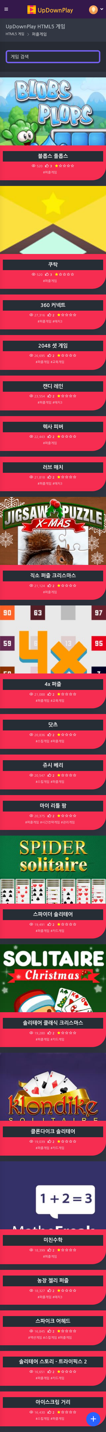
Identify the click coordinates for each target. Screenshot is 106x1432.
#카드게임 (57, 931)
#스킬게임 (42, 741)
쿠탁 (53, 264)
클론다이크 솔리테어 (53, 1131)
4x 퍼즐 (53, 684)
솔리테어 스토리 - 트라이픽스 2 (53, 1361)
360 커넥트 (53, 305)
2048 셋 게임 (53, 345)
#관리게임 (68, 822)
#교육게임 (57, 362)
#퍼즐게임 (50, 172)
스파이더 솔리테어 (53, 914)
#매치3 (57, 321)
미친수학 (53, 1240)
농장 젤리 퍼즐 (53, 1280)
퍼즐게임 (39, 34)
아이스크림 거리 (53, 1402)
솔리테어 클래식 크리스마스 (53, 1023)
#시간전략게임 (50, 822)
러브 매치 (53, 467)
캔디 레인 (53, 386)
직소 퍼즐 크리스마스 (53, 575)
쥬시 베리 (53, 765)
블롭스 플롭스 (53, 156)
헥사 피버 (53, 426)
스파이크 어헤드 (53, 1321)
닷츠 (53, 724)
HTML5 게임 (15, 34)
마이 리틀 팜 (53, 805)
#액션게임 (35, 1337)
